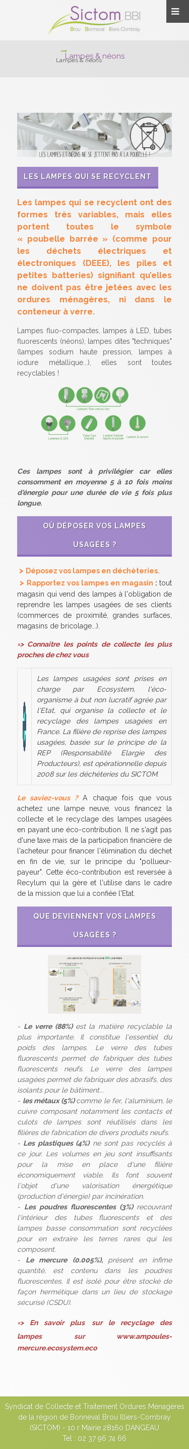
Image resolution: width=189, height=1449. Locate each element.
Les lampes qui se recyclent (88, 176)
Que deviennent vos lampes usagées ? (94, 925)
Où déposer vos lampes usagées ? (94, 535)
